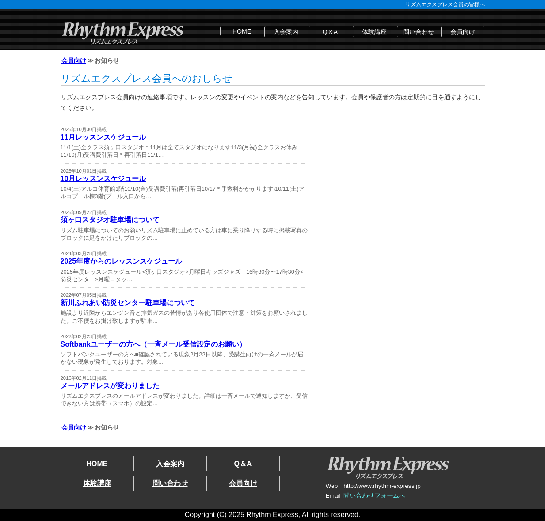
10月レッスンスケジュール (103, 178)
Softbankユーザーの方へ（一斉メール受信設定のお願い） (153, 344)
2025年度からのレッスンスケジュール (122, 261)
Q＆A (330, 31)
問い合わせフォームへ (374, 495)
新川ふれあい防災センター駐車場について (128, 302)
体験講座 (374, 31)
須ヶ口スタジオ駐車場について (110, 219)
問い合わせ (418, 31)
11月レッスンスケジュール (103, 137)
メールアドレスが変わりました (110, 385)
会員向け (462, 31)
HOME (241, 31)
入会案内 (286, 31)
